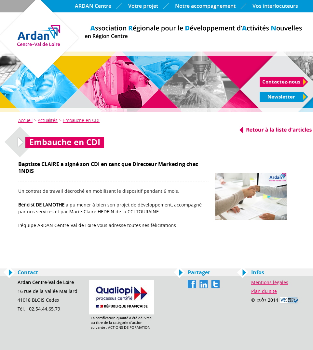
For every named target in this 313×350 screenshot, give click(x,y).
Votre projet (143, 6)
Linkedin (203, 284)
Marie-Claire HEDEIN (91, 212)
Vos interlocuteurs (275, 6)
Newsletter (281, 97)
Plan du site (264, 291)
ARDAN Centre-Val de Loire (66, 225)
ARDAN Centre (93, 6)
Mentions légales (269, 282)
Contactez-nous (281, 82)
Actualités (48, 120)
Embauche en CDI (81, 120)
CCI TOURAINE (143, 212)
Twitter (215, 284)
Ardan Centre (193, 32)
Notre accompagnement (205, 6)
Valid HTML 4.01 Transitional (289, 300)
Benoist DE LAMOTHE (41, 205)
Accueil (25, 120)
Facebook (192, 284)
